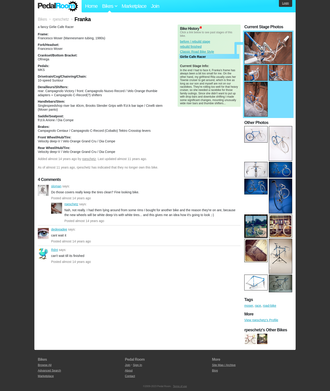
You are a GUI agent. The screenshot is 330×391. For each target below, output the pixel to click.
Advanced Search (49, 370)
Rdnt (43, 253)
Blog (215, 370)
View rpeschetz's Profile (261, 320)
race (258, 305)
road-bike (269, 305)
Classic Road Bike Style (197, 51)
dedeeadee (43, 233)
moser (248, 305)
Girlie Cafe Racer (193, 57)
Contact (130, 376)
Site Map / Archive (224, 365)
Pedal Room (58, 6)
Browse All (45, 365)
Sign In (137, 365)
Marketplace (134, 6)
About (128, 370)
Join (155, 6)
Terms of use (180, 386)
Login (285, 3)
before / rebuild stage (195, 41)
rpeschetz (89, 159)
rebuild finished (190, 46)
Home (91, 6)
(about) (200, 27)
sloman (43, 190)
